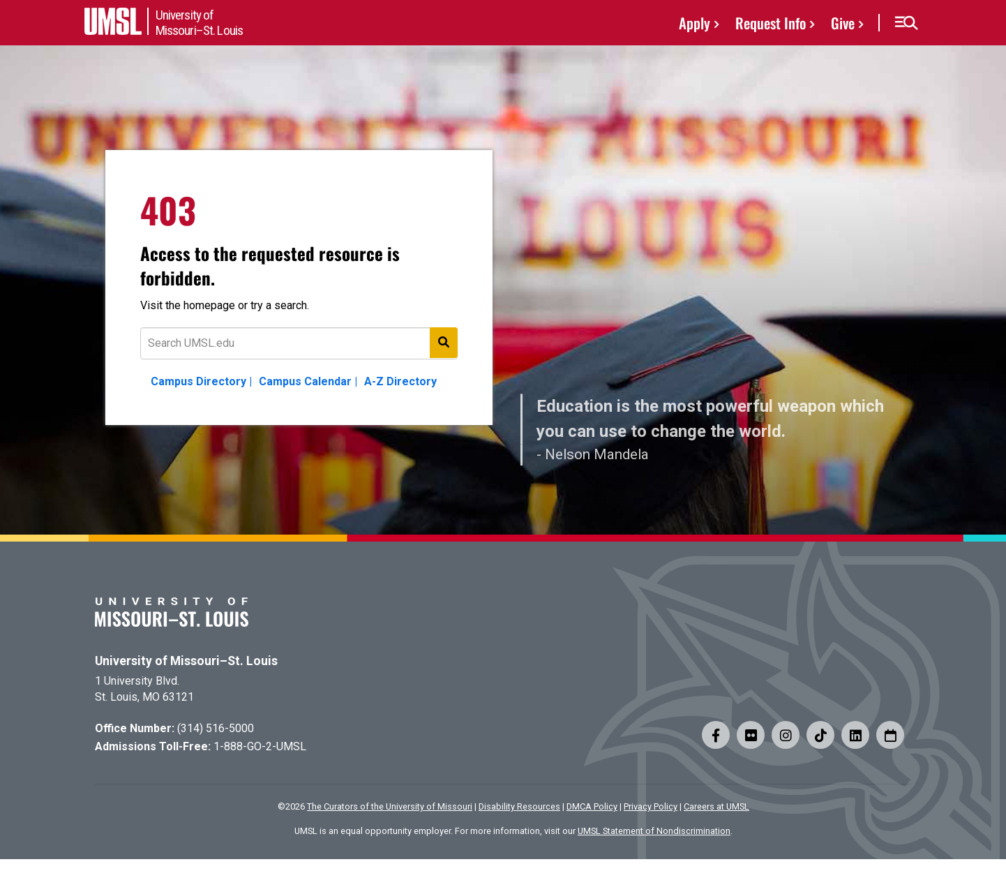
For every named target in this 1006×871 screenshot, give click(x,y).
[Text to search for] (299, 343)
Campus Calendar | (308, 381)
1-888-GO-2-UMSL (259, 746)
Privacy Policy (650, 806)
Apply (694, 23)
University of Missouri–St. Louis (186, 661)
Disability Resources (519, 806)
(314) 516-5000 (215, 728)
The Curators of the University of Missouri (389, 806)
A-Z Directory (400, 381)
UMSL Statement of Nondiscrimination (654, 831)
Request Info (770, 23)
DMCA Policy (591, 806)
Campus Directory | (201, 381)
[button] (906, 23)
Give (843, 23)
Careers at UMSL (716, 806)
